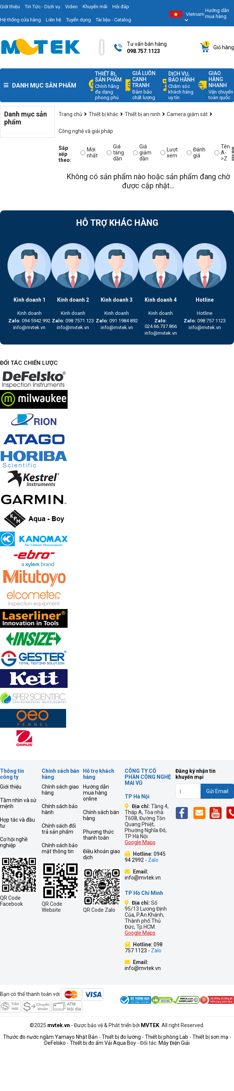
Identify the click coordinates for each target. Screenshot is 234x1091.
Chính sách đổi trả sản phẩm (59, 829)
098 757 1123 (205, 320)
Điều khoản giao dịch (101, 854)
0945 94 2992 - (145, 857)
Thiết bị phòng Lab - (168, 1037)
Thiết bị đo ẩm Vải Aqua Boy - (104, 1043)
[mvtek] (117, 380)
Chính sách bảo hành (60, 809)
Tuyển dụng (78, 20)
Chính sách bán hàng (101, 815)
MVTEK (150, 1025)
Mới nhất (89, 153)
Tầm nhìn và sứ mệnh (18, 803)
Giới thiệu (10, 787)
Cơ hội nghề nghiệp (13, 842)
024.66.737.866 (161, 323)
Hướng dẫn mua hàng (217, 13)
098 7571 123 (73, 320)
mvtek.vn (58, 1025)
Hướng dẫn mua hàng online (96, 793)
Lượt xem (169, 153)
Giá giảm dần (142, 153)
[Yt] (217, 812)
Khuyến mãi (95, 6)
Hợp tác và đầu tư (17, 823)
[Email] (200, 812)
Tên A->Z (222, 153)
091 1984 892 (117, 320)
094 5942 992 (29, 320)
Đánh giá (196, 153)
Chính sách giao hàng (60, 790)
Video (71, 6)
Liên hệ (53, 20)
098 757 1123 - (144, 947)
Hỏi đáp (120, 6)
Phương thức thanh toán (98, 835)
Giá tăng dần (115, 153)
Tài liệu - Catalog (113, 20)
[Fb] (183, 812)
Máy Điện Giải (174, 1043)
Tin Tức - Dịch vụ (42, 6)
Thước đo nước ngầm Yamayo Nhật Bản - (52, 1037)
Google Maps (140, 842)
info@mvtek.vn (29, 327)
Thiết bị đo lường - (123, 1037)
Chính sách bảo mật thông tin (60, 848)
